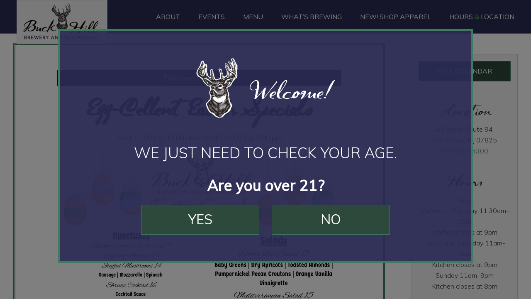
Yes (200, 219)
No (331, 219)
